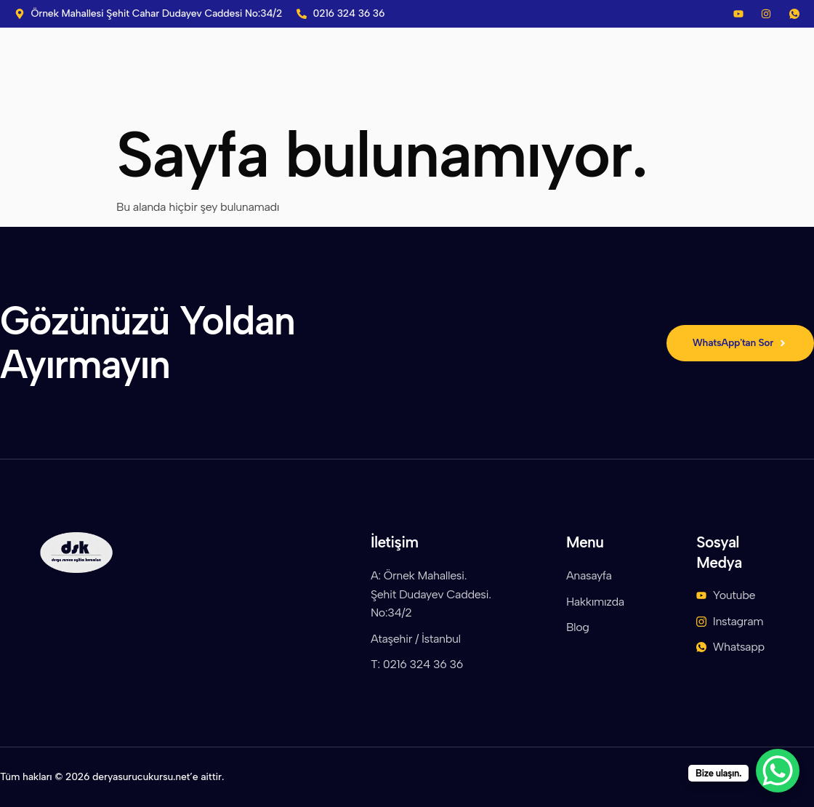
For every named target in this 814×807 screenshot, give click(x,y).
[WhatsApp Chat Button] (777, 770)
